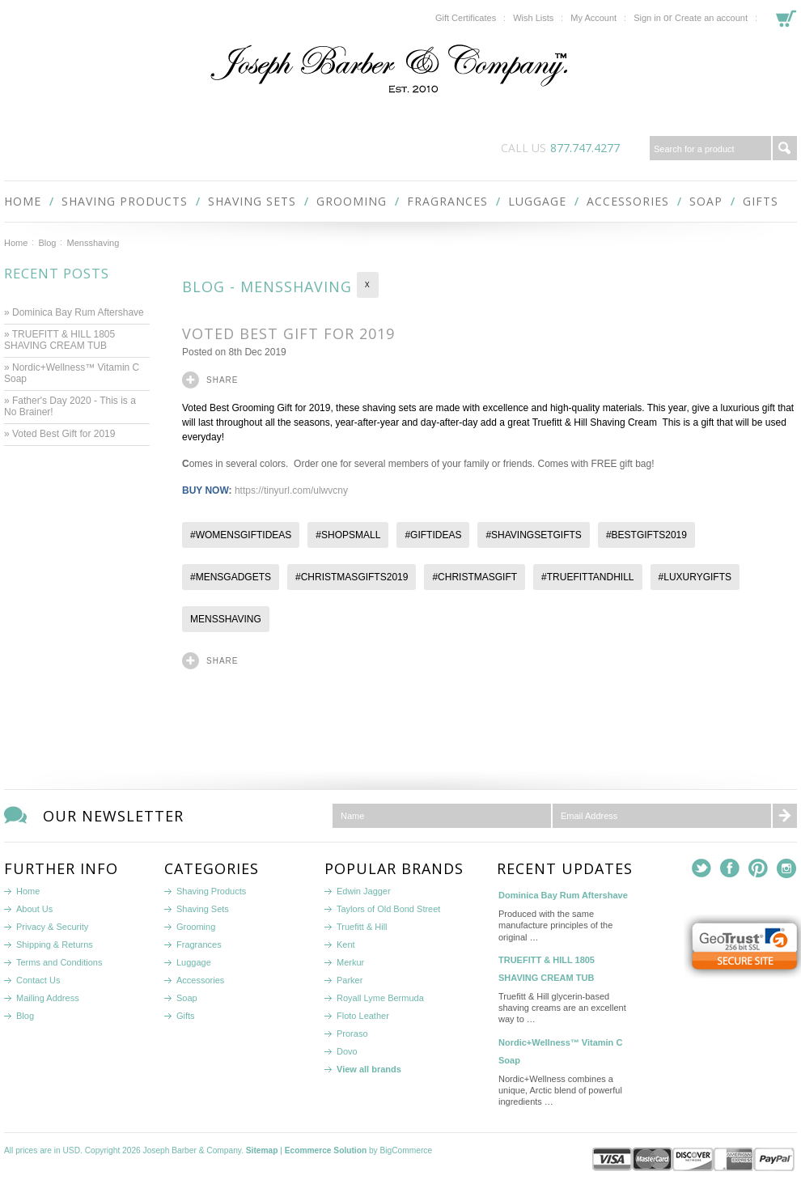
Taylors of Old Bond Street (388, 909)
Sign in (647, 18)
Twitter (702, 869)
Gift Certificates (465, 18)
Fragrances (447, 201)
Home (16, 243)
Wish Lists (533, 18)
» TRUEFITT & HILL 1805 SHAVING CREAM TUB (59, 340)
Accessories (628, 201)
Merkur (350, 962)
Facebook (730, 869)
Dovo (347, 1051)
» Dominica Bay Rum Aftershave (74, 312)
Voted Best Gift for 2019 (291, 333)
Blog (47, 243)
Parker (349, 980)
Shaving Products (124, 201)
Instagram (787, 869)
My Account (593, 18)
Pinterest (758, 869)
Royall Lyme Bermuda (380, 998)
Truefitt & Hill (362, 927)
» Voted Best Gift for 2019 (61, 433)
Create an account (711, 18)
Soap (706, 201)
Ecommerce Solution (326, 1150)
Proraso (352, 1033)
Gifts (760, 201)
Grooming (351, 201)
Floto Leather (363, 1016)
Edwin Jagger (364, 891)
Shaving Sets (252, 201)
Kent (346, 944)
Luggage (537, 201)
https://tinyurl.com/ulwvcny (291, 490)
